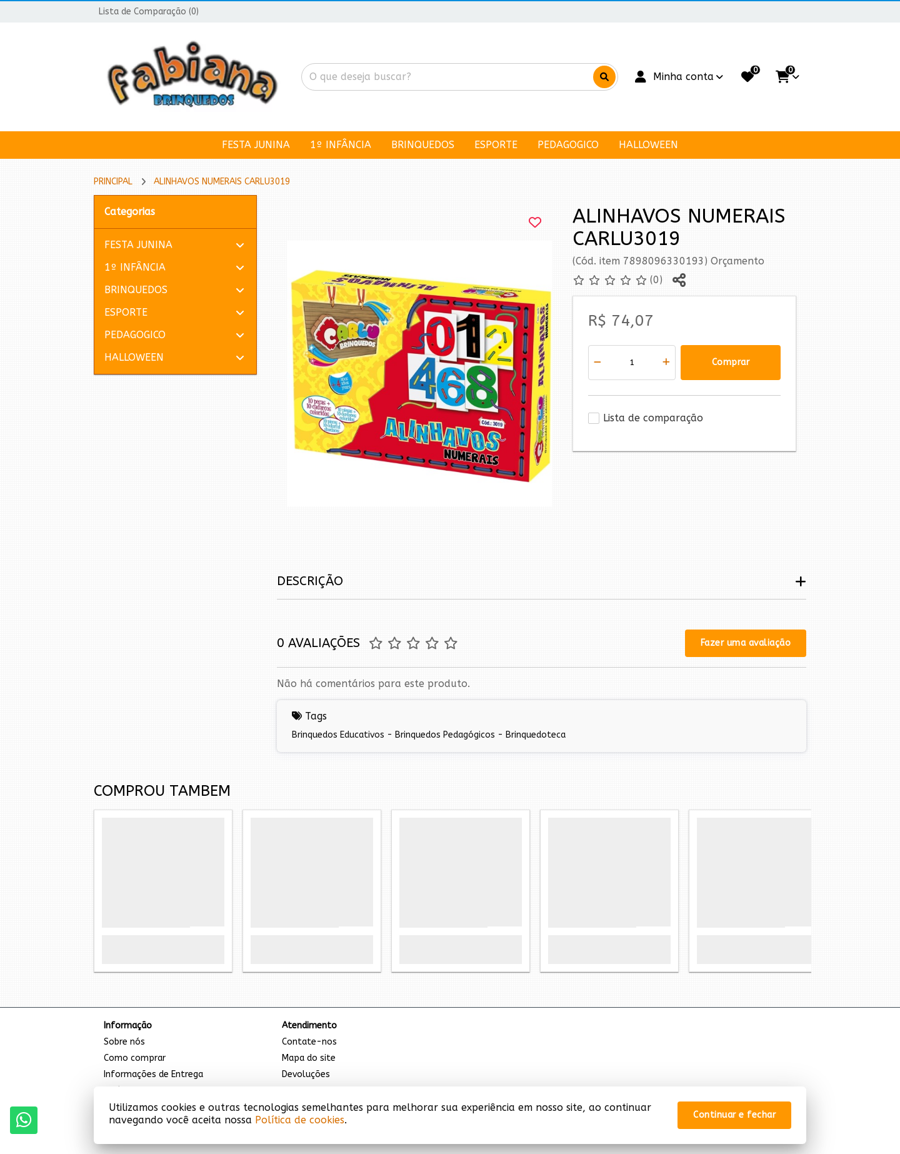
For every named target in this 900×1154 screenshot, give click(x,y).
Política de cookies (299, 1120)
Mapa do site (309, 1058)
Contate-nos (309, 1041)
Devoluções (306, 1074)
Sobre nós (124, 1041)
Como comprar (135, 1058)
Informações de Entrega (153, 1074)
